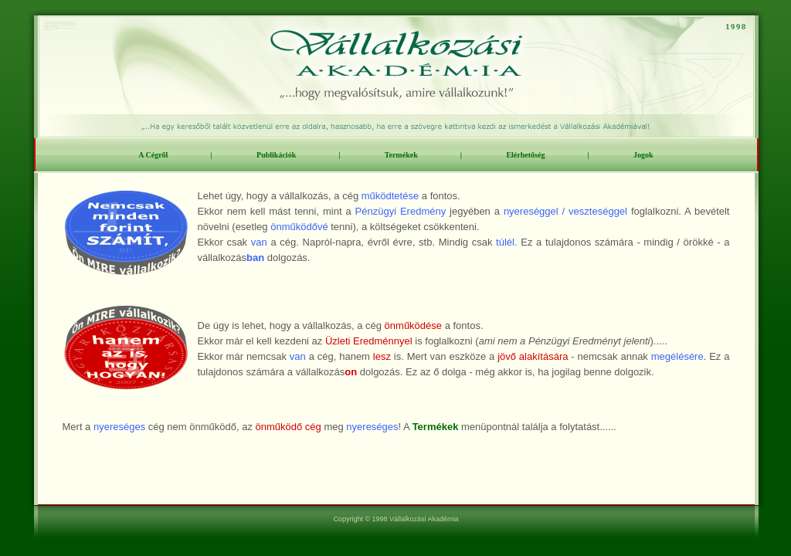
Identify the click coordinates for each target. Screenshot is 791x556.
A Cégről (153, 155)
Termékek (401, 155)
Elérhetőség (525, 155)
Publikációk (276, 155)
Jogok (643, 155)
